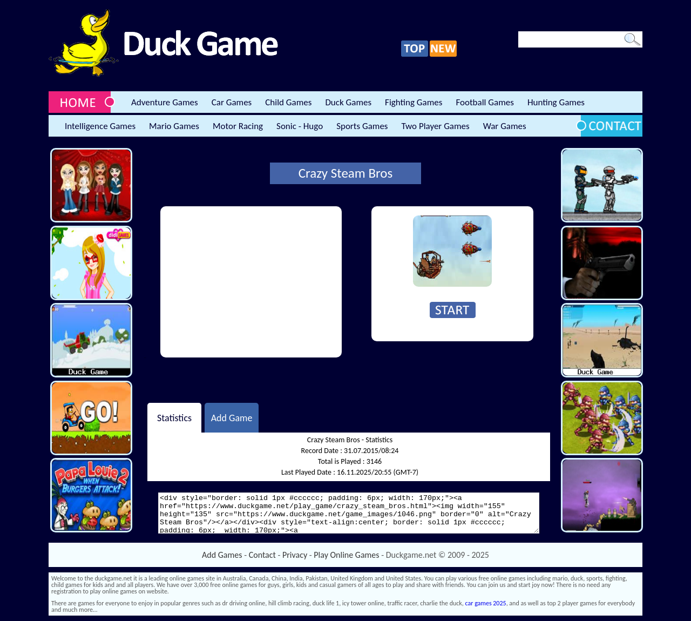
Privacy (294, 555)
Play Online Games (346, 555)
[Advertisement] (251, 281)
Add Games (222, 555)
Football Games (484, 102)
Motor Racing (238, 126)
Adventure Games (164, 102)
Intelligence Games (100, 126)
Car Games (232, 102)
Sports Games (362, 126)
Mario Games (174, 126)
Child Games (288, 102)
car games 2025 (485, 603)
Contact (262, 555)
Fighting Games (413, 102)
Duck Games (348, 102)
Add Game (232, 417)
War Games (504, 126)
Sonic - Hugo (299, 126)
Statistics (174, 417)
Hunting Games (556, 102)
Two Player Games (436, 126)
